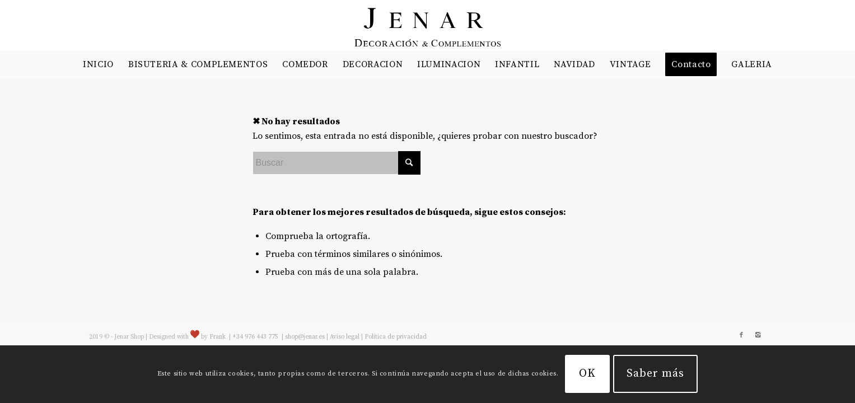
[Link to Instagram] (758, 335)
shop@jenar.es (305, 337)
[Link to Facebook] (741, 335)
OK (587, 374)
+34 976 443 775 (256, 337)
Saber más (655, 374)
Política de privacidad (396, 337)
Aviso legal (344, 337)
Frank (217, 337)
